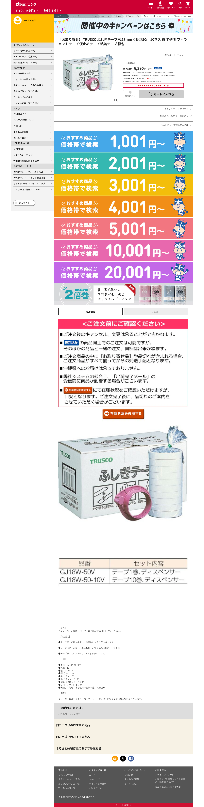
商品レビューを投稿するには (174, 125)
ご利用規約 (18, 148)
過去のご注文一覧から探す (26, 91)
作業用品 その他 (132, 16)
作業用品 (117, 16)
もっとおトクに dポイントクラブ (29, 183)
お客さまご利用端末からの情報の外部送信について (170, 780)
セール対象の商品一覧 (24, 50)
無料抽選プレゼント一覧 (25, 62)
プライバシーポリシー (24, 154)
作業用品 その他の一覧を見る (174, 116)
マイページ (94, 779)
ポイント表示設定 (97, 783)
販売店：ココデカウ (174, 54)
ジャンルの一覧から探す (25, 79)
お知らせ (17, 125)
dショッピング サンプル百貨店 (28, 171)
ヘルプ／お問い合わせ (24, 119)
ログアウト (24, 203)
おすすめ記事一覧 (97, 770)
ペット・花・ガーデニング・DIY (84, 16)
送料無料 (62, 713)
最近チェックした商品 (69, 779)
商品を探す (63, 770)
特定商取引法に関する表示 (26, 160)
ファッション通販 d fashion (26, 189)
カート (92, 774)
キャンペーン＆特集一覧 (25, 56)
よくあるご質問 (20, 131)
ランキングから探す (23, 97)
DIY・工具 (105, 16)
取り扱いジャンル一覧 (68, 783)
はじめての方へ (20, 137)
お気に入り (130, 95)
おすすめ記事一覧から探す (26, 103)
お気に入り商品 (65, 774)
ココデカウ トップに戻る (176, 109)
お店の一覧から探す (23, 73)
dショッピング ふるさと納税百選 (29, 177)
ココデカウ (74, 713)
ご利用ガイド (19, 114)
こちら (91, 797)
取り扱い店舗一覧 (66, 788)
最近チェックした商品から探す (28, 85)
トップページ (60, 16)
